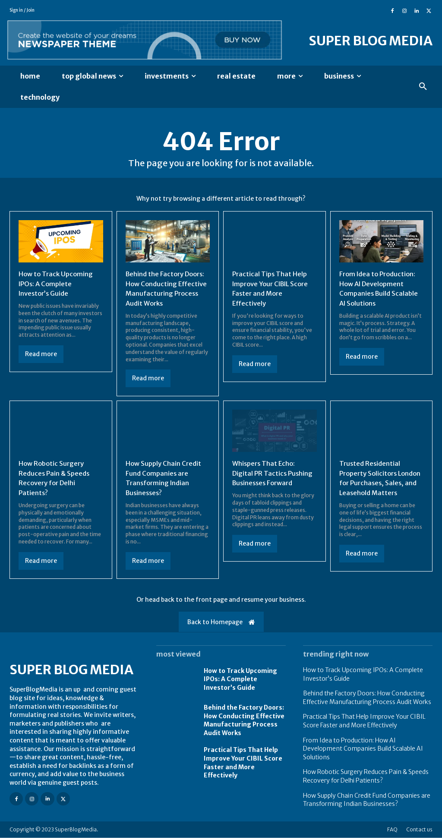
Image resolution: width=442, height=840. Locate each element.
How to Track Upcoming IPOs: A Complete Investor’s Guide (57, 285)
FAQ (392, 831)
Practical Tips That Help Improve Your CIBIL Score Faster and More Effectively (274, 289)
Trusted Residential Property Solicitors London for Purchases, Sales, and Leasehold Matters (376, 483)
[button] (423, 86)
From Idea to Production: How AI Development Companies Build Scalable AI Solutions (380, 289)
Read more (41, 355)
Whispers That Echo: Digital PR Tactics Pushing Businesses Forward (273, 473)
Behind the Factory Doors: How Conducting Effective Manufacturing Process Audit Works (165, 289)
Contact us (419, 831)
